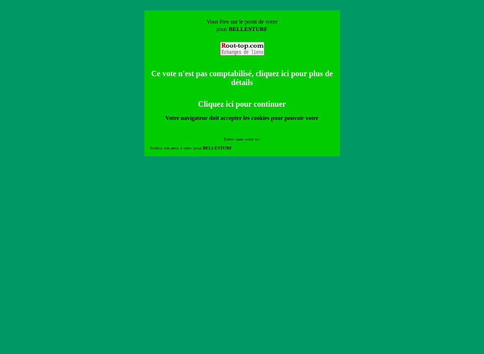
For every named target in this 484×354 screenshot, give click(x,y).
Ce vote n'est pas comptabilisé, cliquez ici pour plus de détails (242, 78)
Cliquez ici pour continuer (242, 104)
